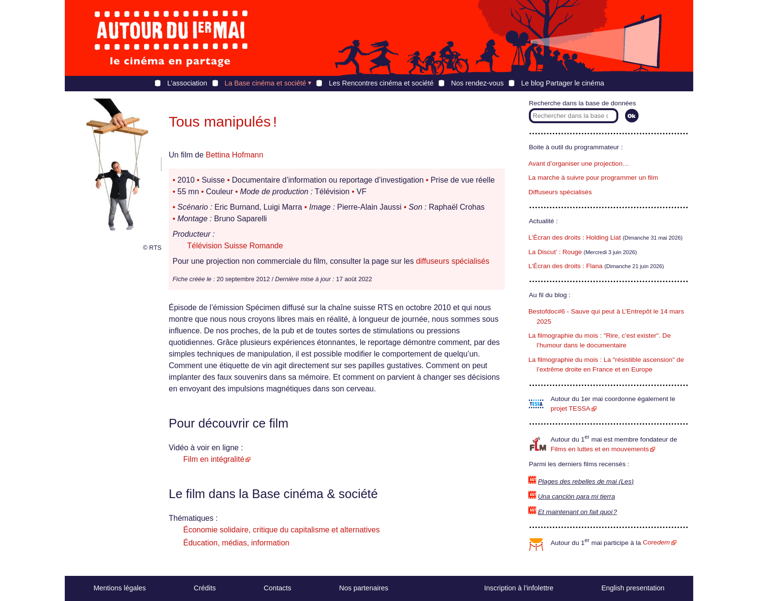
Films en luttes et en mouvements (600, 449)
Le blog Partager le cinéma (562, 83)
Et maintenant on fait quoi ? (577, 511)
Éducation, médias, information (236, 543)
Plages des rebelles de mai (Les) (586, 481)
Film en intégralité (213, 459)
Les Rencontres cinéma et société (381, 83)
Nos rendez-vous (477, 83)
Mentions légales (120, 588)
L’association (187, 83)
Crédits (205, 588)
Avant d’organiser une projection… (578, 163)
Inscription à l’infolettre (519, 588)
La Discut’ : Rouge (555, 252)
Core (656, 542)
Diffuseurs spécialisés (560, 192)
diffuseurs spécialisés (452, 261)
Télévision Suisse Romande (235, 246)
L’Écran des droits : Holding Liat (574, 237)
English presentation (632, 588)
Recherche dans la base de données (582, 103)
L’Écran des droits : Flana (565, 266)
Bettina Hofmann (234, 155)
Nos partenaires (364, 588)
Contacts (278, 588)
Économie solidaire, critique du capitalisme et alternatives (281, 530)
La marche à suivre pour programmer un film (593, 177)
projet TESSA (570, 408)
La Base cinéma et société (265, 83)
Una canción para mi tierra (576, 496)
